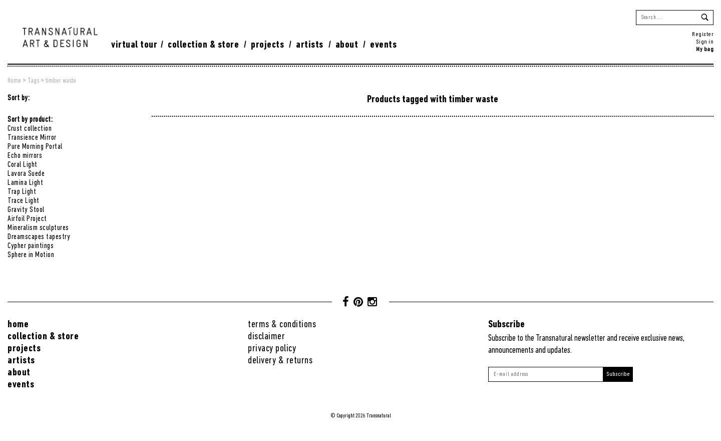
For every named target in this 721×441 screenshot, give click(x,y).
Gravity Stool (26, 210)
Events (383, 45)
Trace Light (24, 201)
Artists (309, 45)
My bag (704, 49)
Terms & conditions (282, 324)
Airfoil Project (27, 219)
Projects (267, 45)
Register (702, 34)
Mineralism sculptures (38, 228)
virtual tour (134, 45)
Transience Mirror (32, 138)
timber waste (61, 81)
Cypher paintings (31, 246)
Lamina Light (25, 183)
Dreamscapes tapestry (39, 237)
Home (14, 81)
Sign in (705, 42)
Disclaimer (266, 336)
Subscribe (618, 374)
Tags (33, 81)
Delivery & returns (280, 360)
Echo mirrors (25, 156)
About (346, 45)
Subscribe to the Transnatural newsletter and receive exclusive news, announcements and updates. (586, 344)
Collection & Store (203, 45)
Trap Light (22, 192)
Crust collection (30, 129)
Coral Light (23, 165)
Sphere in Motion (31, 255)
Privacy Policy (272, 348)
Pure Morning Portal (35, 147)
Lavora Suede (26, 174)
